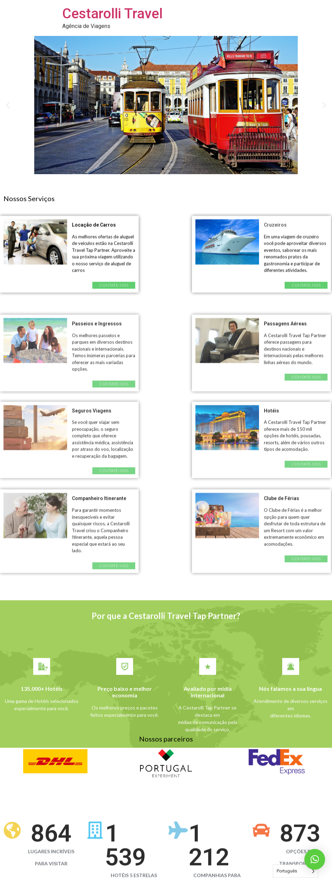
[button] (163, 169)
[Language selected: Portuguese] (295, 871)
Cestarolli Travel (112, 14)
